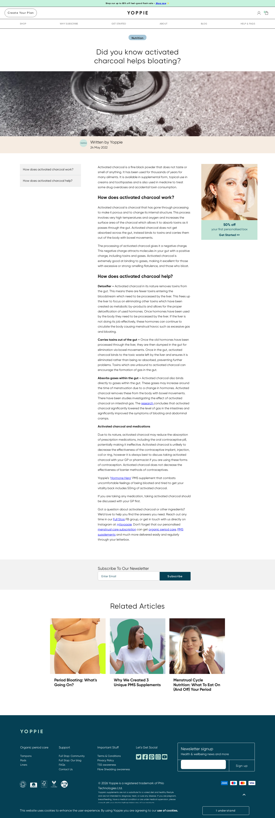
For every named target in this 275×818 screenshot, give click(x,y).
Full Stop (119, 519)
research (147, 403)
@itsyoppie (124, 524)
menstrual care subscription (117, 529)
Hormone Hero (121, 478)
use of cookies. (167, 810)
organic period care (162, 529)
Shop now (161, 3)
